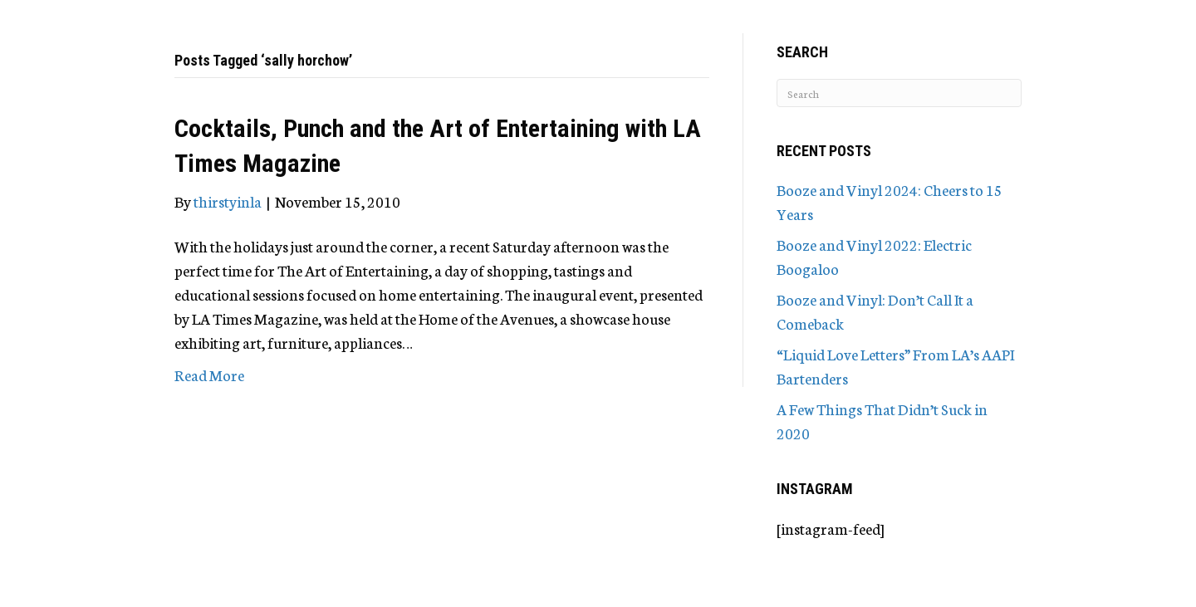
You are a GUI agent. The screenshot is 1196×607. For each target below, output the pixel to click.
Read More (209, 374)
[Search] (899, 93)
